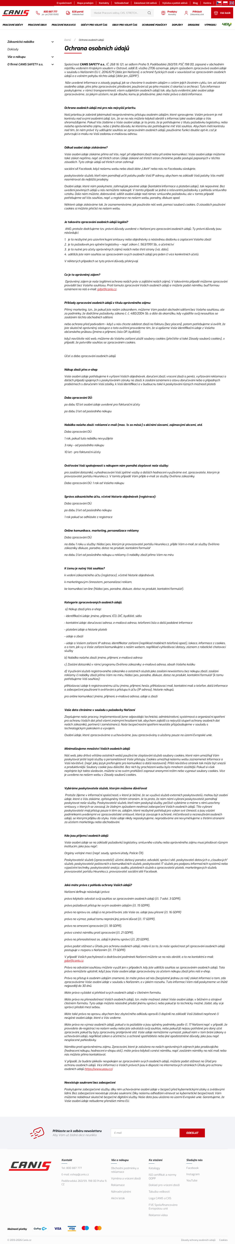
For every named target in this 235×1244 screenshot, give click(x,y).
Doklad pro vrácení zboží (164, 1185)
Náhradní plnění (121, 1192)
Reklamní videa (158, 1215)
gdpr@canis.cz (106, 289)
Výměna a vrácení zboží (126, 1178)
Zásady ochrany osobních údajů (198, 1240)
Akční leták (118, 1198)
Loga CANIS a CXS (160, 1198)
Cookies (223, 1240)
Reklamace (118, 1185)
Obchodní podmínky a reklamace (125, 1170)
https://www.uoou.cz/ (98, 1069)
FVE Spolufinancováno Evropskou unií (163, 1206)
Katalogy (154, 1168)
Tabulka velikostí (159, 1192)
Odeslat (192, 1133)
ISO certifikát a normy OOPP (162, 1176)
